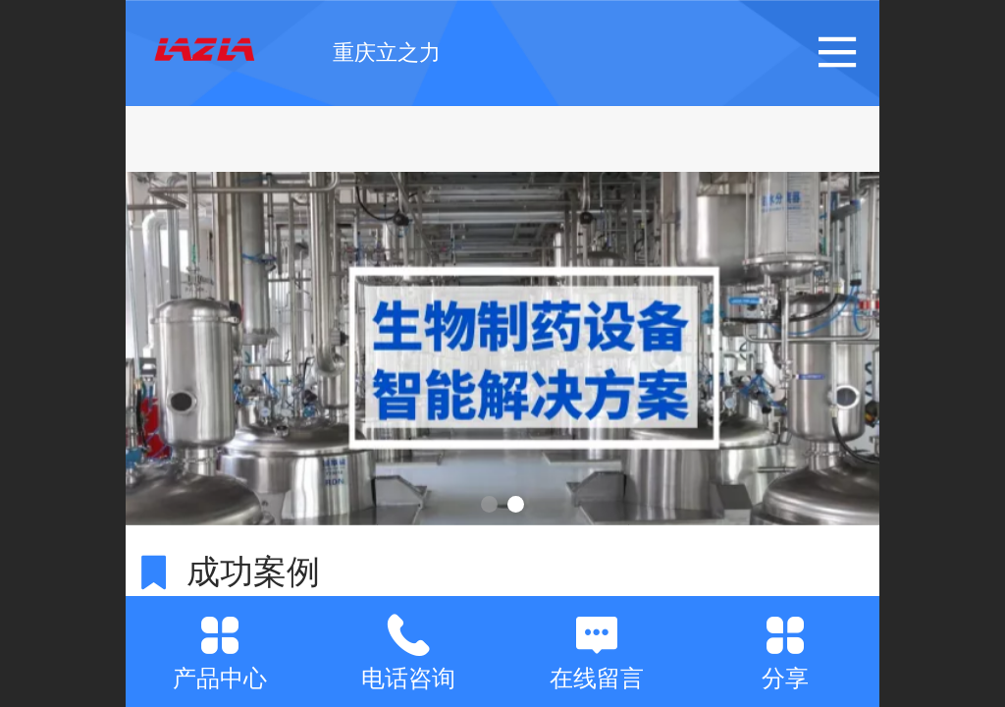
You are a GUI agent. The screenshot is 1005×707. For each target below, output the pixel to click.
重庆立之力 (387, 52)
